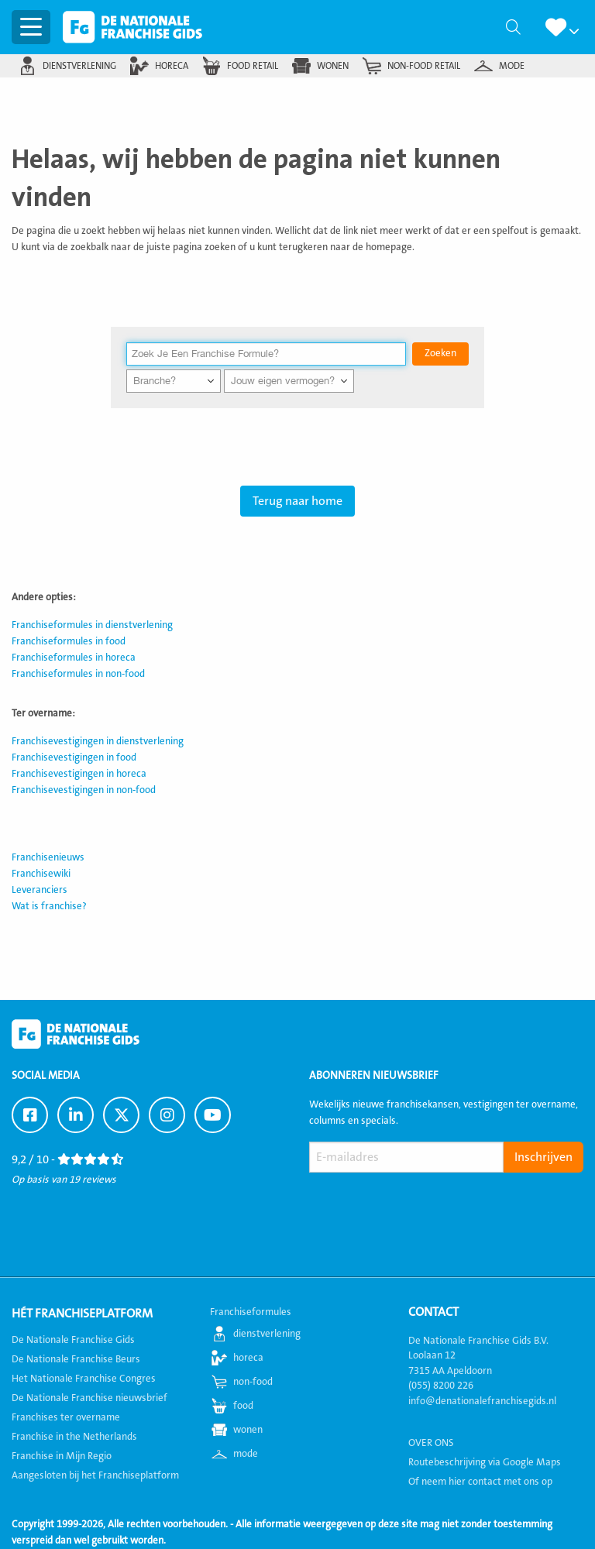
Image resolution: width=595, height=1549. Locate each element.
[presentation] (427, 1209)
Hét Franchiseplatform (82, 1314)
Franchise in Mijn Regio (62, 1456)
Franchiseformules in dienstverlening (92, 625)
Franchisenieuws (48, 857)
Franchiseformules (250, 1312)
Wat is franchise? (49, 906)
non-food (253, 1381)
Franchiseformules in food (69, 641)
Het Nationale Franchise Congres (84, 1378)
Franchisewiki (41, 873)
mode (511, 65)
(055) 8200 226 (440, 1385)
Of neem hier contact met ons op (480, 1481)
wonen (333, 65)
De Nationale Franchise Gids (132, 27)
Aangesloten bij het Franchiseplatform (95, 1475)
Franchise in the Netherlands (74, 1436)
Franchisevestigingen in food (74, 757)
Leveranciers (39, 889)
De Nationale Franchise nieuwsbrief (89, 1398)
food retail (252, 65)
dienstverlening (79, 65)
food (243, 1405)
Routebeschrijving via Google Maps (484, 1462)
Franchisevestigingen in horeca (79, 773)
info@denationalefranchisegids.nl (482, 1401)
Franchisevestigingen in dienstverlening (98, 741)
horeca (171, 65)
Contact (433, 1312)
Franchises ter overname (66, 1417)
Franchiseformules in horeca (74, 657)
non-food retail (423, 65)
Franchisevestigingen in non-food (84, 790)
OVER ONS (431, 1442)
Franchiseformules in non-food (78, 673)
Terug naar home (297, 501)
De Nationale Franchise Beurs (76, 1359)
